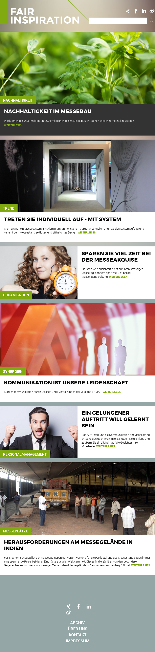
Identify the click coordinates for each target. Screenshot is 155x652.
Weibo (152, 11)
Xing (128, 11)
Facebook (136, 11)
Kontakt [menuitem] (77, 634)
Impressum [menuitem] (77, 641)
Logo (46, 12)
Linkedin (144, 11)
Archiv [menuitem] (77, 622)
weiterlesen (13, 125)
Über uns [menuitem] (77, 628)
